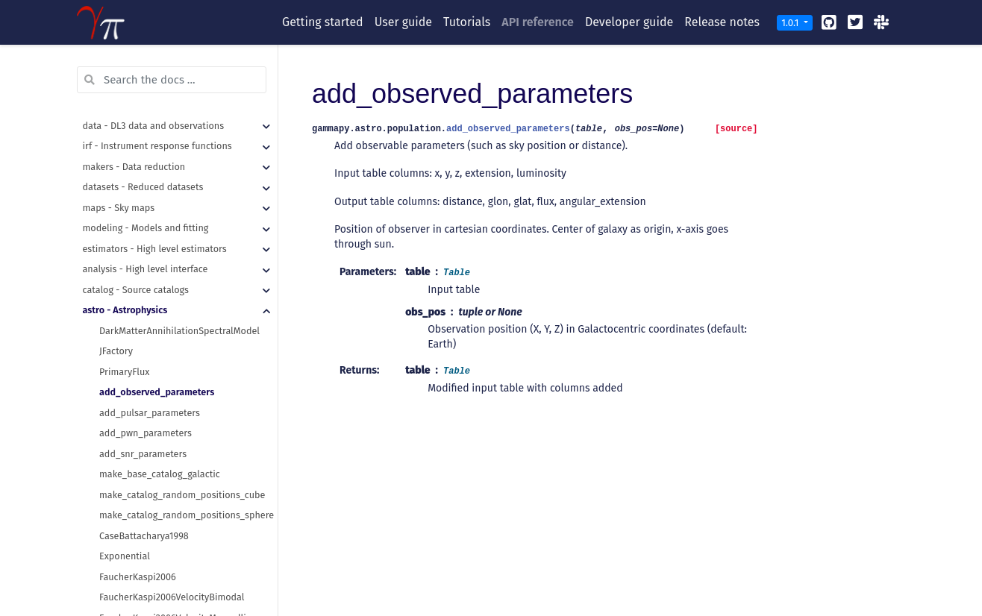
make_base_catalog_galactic (159, 259)
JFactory (116, 136)
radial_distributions (141, 588)
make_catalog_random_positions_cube (182, 280)
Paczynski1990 (129, 485)
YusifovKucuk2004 (137, 547)
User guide (403, 22)
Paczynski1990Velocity (146, 506)
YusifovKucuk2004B (140, 567)
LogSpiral (119, 444)
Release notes (722, 22)
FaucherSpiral (128, 424)
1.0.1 (791, 22)
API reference (537, 22)
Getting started (322, 22)
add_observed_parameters (156, 177)
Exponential (124, 342)
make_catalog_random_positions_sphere (186, 301)
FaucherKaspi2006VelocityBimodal (172, 383)
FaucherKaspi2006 (137, 362)
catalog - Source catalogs (136, 75)
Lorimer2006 (125, 465)
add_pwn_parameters (145, 218)
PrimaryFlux (124, 157)
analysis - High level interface (145, 54)
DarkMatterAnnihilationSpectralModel (179, 116)
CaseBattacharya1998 (144, 321)
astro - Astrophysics (125, 95)
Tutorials (466, 22)
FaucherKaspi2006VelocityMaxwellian (178, 403)
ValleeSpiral (124, 526)
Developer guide (629, 22)
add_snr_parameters (143, 239)
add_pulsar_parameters (149, 198)
